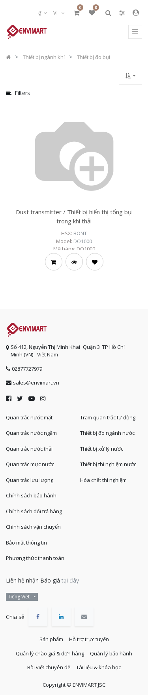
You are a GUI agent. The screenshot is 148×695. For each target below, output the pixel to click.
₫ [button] (40, 12)
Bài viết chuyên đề (48, 667)
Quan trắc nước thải (29, 448)
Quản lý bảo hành (111, 653)
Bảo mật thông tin (26, 542)
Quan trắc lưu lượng (29, 480)
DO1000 (82, 241)
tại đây (70, 580)
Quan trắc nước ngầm (31, 432)
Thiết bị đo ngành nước (107, 432)
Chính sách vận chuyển (33, 526)
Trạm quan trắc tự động (107, 417)
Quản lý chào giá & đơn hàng (50, 653)
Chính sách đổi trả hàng (34, 511)
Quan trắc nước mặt (29, 417)
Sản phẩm (51, 639)
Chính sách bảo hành (31, 495)
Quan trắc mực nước (30, 464)
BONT (80, 233)
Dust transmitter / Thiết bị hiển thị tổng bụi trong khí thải (74, 216)
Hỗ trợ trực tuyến (89, 639)
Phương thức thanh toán (35, 558)
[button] (130, 76)
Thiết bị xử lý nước (101, 448)
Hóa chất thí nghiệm (103, 480)
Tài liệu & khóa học (98, 667)
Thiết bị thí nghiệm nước (108, 464)
